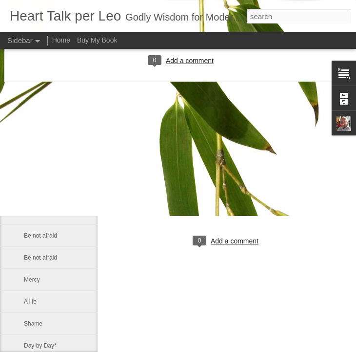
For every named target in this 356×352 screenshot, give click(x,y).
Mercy (32, 279)
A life (30, 301)
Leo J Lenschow (256, 201)
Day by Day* (40, 345)
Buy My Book (97, 40)
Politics (33, 147)
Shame (33, 323)
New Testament (44, 125)
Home (61, 40)
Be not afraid (40, 235)
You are (34, 169)
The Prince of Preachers (55, 191)
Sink (29, 213)
